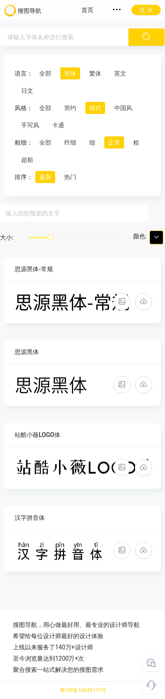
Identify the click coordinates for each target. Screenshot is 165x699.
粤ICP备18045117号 (83, 690)
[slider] (50, 237)
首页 (87, 9)
